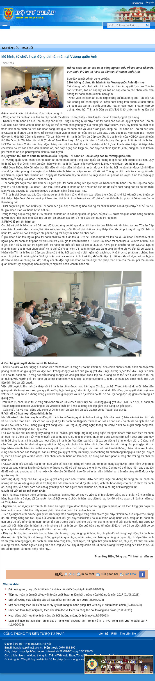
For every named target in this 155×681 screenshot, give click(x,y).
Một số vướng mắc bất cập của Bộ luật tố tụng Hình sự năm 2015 (48, 599)
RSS (114, 633)
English (150, 2)
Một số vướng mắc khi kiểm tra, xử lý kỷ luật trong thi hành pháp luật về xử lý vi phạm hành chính (67, 605)
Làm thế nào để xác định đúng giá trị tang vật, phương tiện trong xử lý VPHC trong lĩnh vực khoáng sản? (78, 620)
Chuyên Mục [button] (77, 37)
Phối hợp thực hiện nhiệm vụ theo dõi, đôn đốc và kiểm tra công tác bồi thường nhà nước (62, 610)
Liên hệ (103, 633)
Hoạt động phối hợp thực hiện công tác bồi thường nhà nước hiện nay (51, 615)
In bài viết (88, 574)
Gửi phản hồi (109, 574)
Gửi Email (131, 574)
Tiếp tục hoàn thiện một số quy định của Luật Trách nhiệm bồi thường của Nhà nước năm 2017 (66, 594)
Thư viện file (128, 633)
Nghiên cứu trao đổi (17, 48)
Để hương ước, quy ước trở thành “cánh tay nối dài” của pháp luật (48, 589)
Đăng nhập (137, 3)
